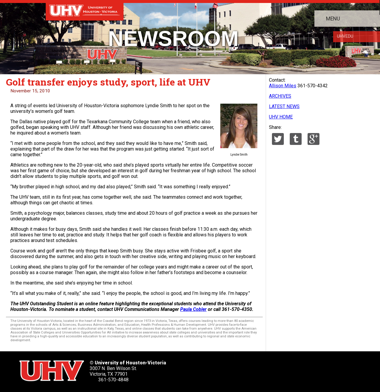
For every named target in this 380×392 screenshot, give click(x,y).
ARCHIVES (280, 96)
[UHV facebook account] (225, 369)
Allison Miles (282, 85)
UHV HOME (281, 117)
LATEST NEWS (284, 106)
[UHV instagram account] (279, 369)
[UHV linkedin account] (243, 369)
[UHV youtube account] (261, 369)
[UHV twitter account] (207, 369)
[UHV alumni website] (297, 369)
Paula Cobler (193, 309)
